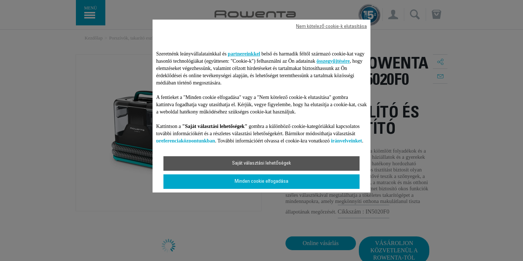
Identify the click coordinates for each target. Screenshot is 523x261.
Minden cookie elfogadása (261, 181)
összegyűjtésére (333, 61)
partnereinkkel (244, 54)
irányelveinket (346, 141)
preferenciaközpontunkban (185, 141)
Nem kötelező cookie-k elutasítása (331, 26)
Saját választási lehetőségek (261, 163)
